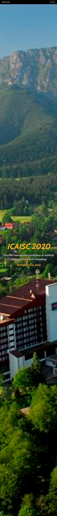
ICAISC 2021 (6, 2)
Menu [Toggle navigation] (52, 2)
